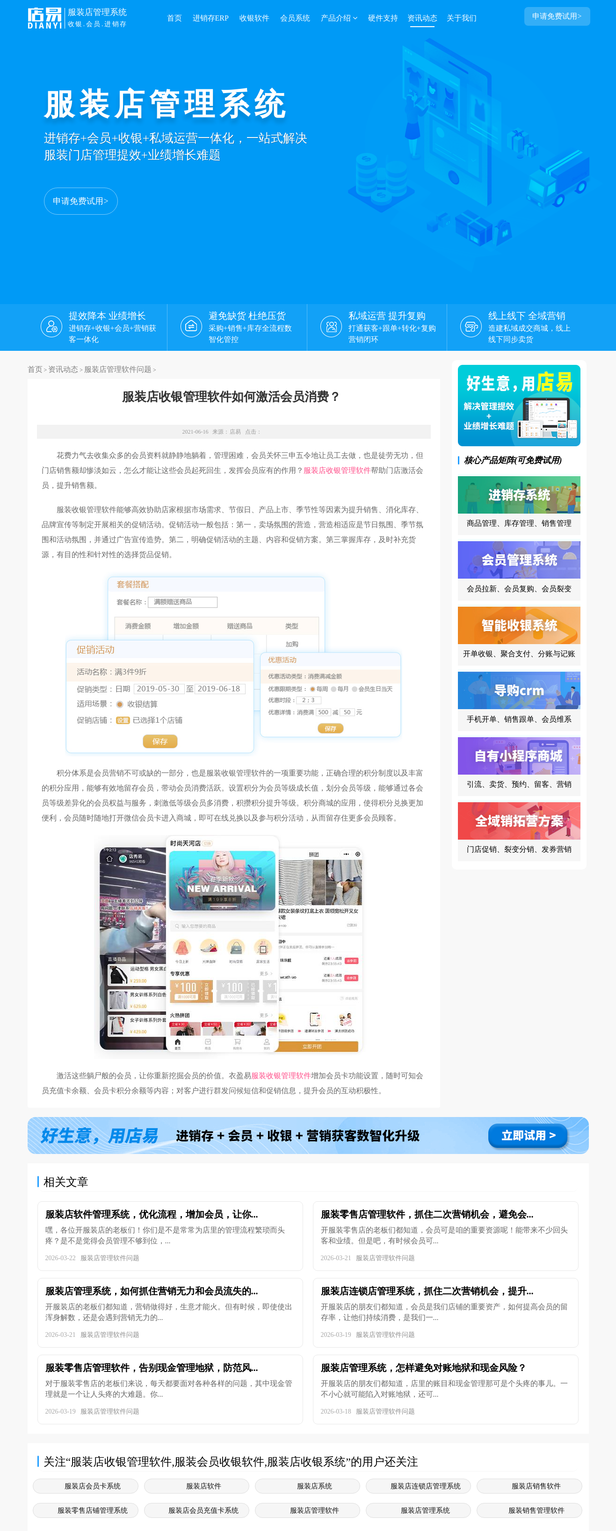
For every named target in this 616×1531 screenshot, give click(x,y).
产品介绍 (339, 18)
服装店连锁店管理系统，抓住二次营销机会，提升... (427, 1291)
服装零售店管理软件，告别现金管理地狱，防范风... (151, 1368)
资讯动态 (422, 18)
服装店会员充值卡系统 (203, 1510)
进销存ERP (211, 18)
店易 (235, 431)
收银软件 (254, 18)
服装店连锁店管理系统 (426, 1486)
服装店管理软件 (314, 1510)
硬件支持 (383, 18)
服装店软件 (203, 1486)
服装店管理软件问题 (118, 369)
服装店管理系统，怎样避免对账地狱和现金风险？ (424, 1368)
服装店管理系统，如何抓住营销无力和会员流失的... (151, 1291)
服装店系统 (314, 1486)
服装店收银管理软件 (337, 470)
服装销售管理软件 (536, 1510)
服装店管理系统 (425, 1510)
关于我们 (462, 18)
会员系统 (295, 18)
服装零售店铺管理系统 (93, 1510)
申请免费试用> (80, 201)
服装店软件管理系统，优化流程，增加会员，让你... (151, 1214)
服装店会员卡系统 (93, 1486)
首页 (174, 18)
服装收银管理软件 (281, 1076)
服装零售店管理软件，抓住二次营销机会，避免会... (427, 1214)
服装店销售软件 (536, 1486)
